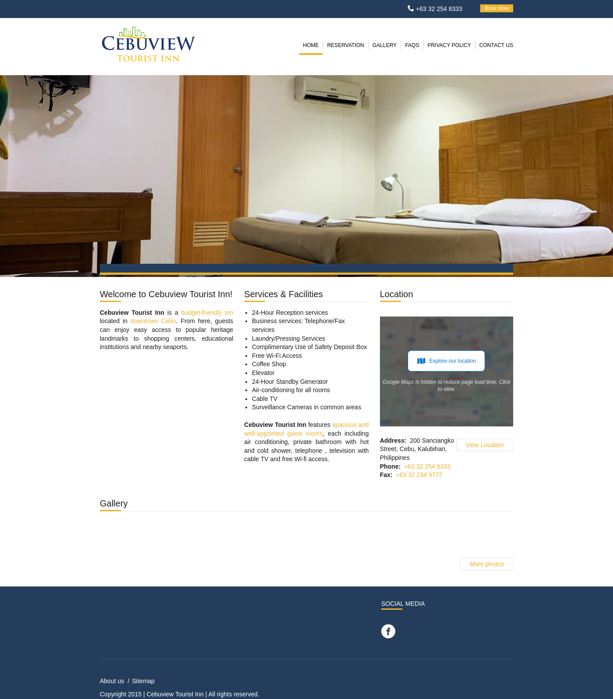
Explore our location (446, 361)
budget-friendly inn (207, 312)
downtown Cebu (153, 320)
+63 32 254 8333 (439, 8)
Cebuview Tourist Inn (175, 694)
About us (112, 680)
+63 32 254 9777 (419, 474)
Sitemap (143, 680)
